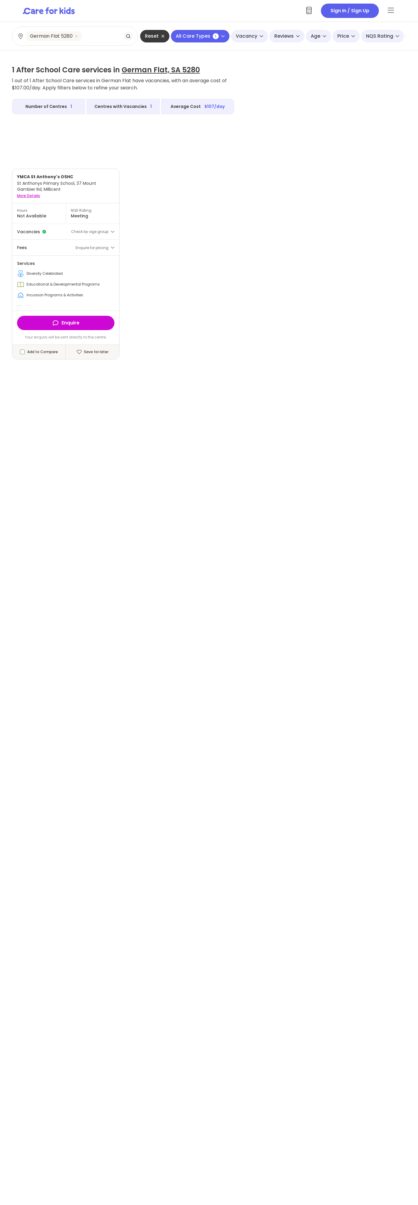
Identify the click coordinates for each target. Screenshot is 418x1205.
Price (346, 36)
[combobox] (75, 36)
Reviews (287, 36)
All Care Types (200, 36)
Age (318, 36)
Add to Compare (42, 352)
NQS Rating (382, 36)
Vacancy (249, 36)
